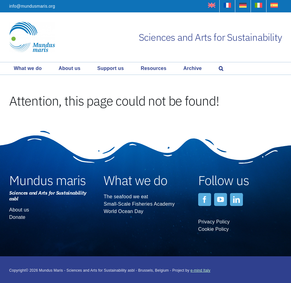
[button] (221, 68)
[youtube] (220, 199)
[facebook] (204, 199)
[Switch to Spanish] (274, 6)
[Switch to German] (243, 6)
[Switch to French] (227, 6)
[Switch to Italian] (258, 6)
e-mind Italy (200, 270)
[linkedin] (236, 199)
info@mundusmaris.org (32, 6)
